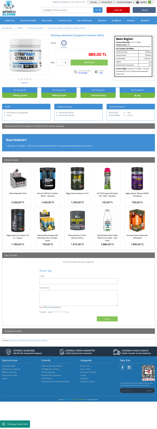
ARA (98, 10)
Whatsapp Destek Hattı (15, 424)
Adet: (53, 62)
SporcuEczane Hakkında (11, 369)
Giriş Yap (93, 2)
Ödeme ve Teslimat (9, 372)
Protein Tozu (10, 20)
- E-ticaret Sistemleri (79, 399)
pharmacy (29, 340)
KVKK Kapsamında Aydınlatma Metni (55, 381)
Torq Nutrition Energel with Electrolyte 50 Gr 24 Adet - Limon (47, 238)
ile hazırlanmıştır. (92, 399)
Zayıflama (84, 378)
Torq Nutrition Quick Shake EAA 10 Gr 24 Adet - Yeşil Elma (107, 238)
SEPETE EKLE (89, 62)
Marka (20, 28)
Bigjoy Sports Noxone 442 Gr (77, 193)
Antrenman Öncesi (87, 381)
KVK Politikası (46, 378)
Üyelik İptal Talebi (8, 365)
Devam (107, 319)
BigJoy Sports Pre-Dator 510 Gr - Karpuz (18, 236)
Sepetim (145, 2)
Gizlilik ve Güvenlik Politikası (52, 365)
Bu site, (61, 399)
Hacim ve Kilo (47, 20)
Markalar (145, 20)
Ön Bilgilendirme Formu (50, 369)
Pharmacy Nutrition (35, 28)
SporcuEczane (7, 28)
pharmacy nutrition (16, 340)
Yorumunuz (44, 287)
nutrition (36, 340)
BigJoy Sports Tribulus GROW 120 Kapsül (137, 194)
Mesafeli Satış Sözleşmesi (51, 375)
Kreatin (83, 375)
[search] (72, 10)
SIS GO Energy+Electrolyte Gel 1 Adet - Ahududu (107, 194)
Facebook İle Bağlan (124, 2)
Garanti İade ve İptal (9, 375)
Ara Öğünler (116, 20)
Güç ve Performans (84, 20)
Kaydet (149, 390)
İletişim (5, 378)
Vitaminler (102, 20)
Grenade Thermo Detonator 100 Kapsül (137, 236)
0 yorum (24, 82)
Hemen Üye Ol (107, 2)
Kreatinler (131, 20)
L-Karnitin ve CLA (64, 20)
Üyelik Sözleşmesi (48, 372)
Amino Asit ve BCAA (28, 20)
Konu (42, 276)
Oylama (43, 312)
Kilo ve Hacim (85, 369)
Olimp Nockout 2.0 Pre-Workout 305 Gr (77, 236)
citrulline (44, 340)
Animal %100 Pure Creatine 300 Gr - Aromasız (47, 194)
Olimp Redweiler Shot (17, 193)
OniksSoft (68, 399)
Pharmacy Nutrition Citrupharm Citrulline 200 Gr (67, 28)
